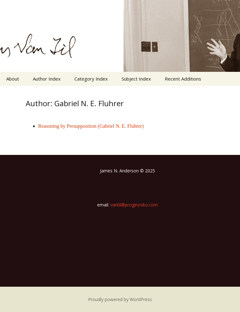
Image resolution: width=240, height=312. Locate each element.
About (12, 79)
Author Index (47, 79)
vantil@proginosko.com (134, 205)
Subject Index (136, 79)
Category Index (91, 79)
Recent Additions (183, 79)
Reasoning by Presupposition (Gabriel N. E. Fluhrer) (91, 126)
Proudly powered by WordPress (120, 299)
